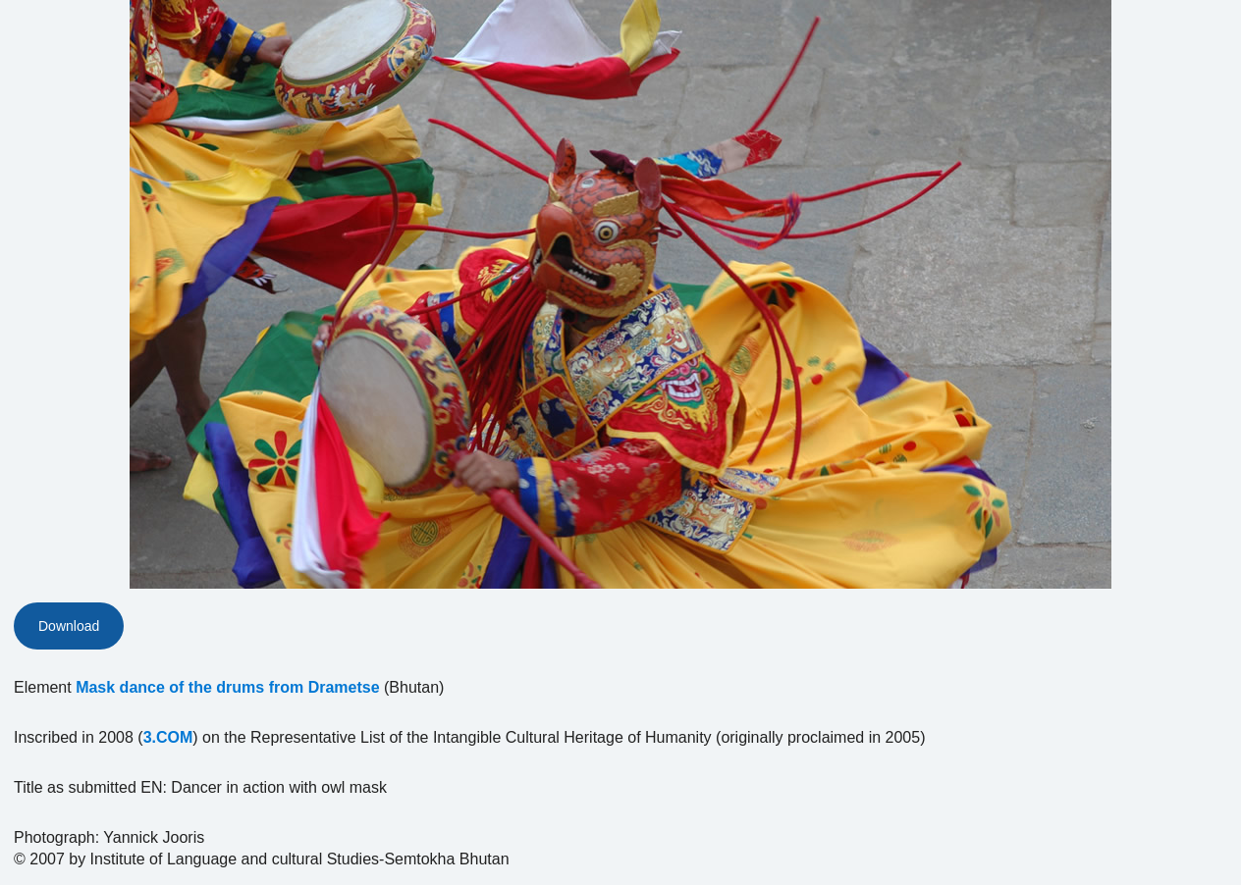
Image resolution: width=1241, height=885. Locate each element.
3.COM (168, 737)
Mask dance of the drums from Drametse (227, 687)
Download (68, 626)
